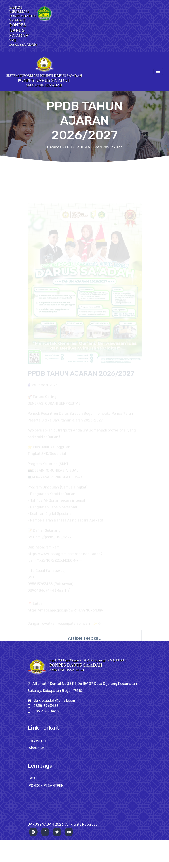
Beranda (54, 147)
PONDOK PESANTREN (46, 789)
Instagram (37, 744)
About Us (36, 751)
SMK (32, 782)
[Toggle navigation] (158, 71)
